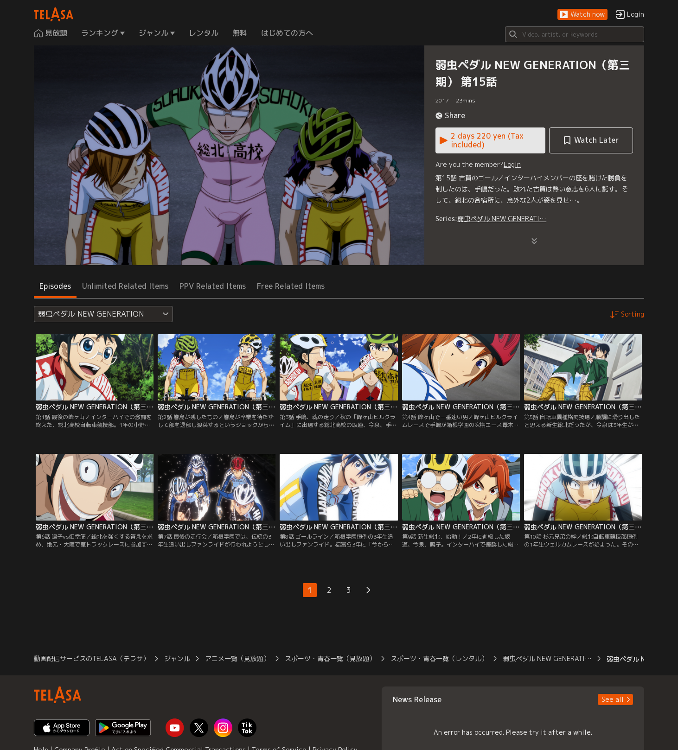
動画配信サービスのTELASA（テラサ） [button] (91, 658)
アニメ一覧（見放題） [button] (237, 658)
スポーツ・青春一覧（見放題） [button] (330, 658)
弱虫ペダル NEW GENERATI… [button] (547, 658)
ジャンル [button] (177, 658)
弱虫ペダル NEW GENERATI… (501, 218)
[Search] (574, 34)
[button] (582, 14)
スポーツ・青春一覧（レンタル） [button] (439, 658)
